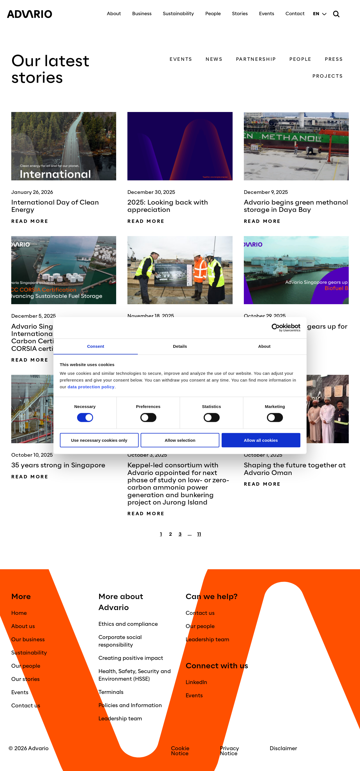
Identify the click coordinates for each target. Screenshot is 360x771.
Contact (293, 12)
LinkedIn (196, 682)
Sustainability (177, 12)
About (112, 12)
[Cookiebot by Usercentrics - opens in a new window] (275, 327)
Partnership (257, 59)
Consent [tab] (95, 346)
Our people (25, 666)
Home (19, 613)
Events (265, 12)
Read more (29, 221)
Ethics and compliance (128, 624)
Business (140, 12)
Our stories (25, 679)
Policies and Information (130, 705)
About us (23, 626)
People (211, 12)
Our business (28, 639)
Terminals (110, 692)
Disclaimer (283, 748)
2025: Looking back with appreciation (169, 206)
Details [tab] (180, 346)
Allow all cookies (261, 440)
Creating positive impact (130, 658)
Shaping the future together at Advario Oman (292, 469)
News (215, 59)
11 (199, 534)
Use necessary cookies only (99, 440)
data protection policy (90, 386)
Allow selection (180, 440)
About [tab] (264, 346)
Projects (329, 76)
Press (335, 59)
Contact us (25, 705)
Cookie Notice (180, 751)
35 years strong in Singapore (60, 465)
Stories (238, 12)
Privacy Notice (229, 751)
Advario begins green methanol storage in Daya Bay (296, 206)
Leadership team (120, 718)
